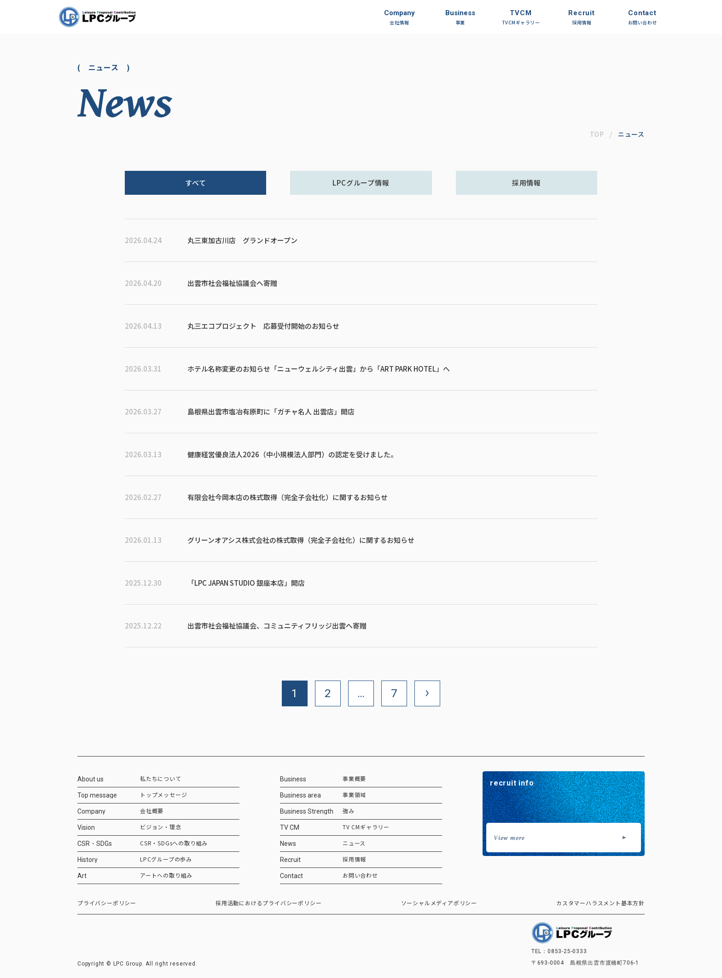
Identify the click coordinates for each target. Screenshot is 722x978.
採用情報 (526, 182)
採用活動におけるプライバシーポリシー (268, 903)
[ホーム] (218, 17)
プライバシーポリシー (106, 903)
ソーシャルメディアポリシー (439, 903)
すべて (195, 182)
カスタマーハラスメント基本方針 (600, 903)
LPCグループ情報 (360, 182)
